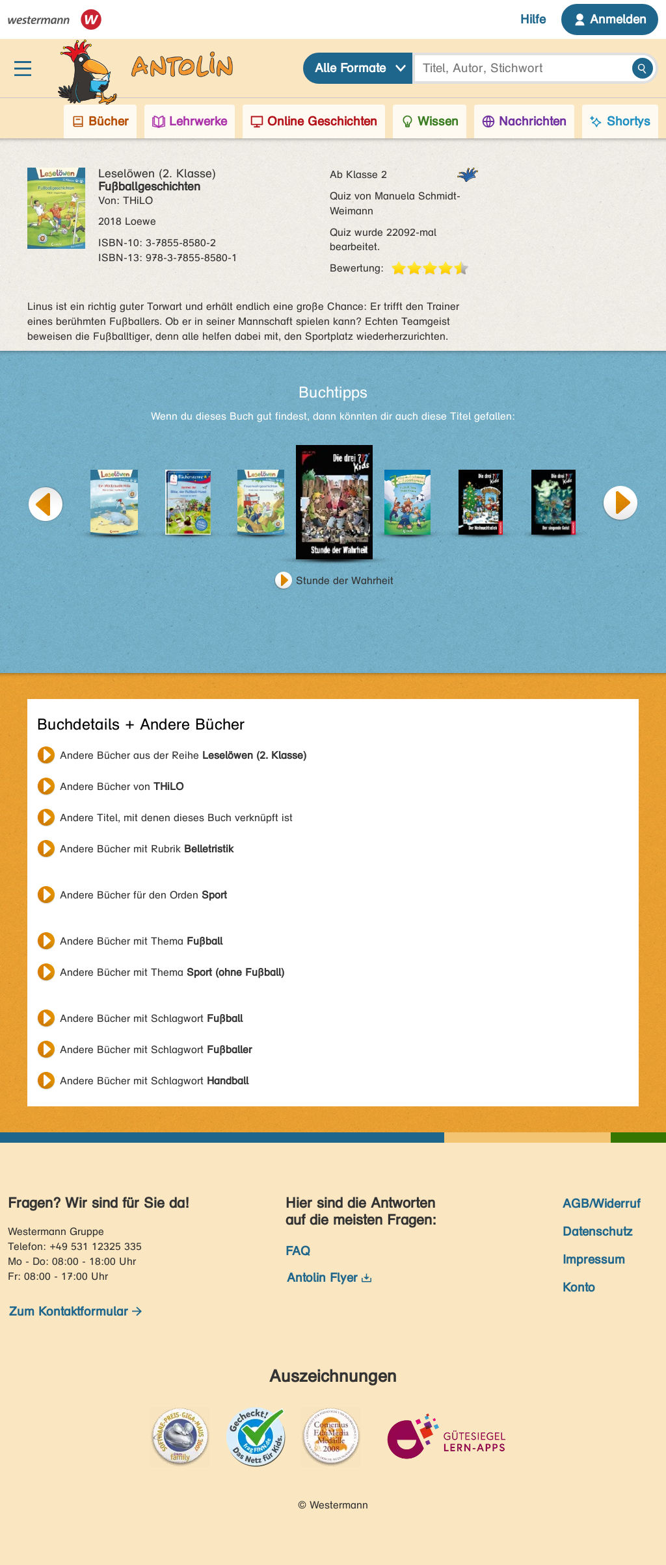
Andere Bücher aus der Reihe (183, 755)
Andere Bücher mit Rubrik (146, 849)
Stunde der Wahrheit (344, 580)
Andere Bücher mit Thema (141, 941)
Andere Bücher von (121, 786)
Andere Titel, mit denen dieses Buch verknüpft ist (176, 817)
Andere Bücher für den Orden (143, 895)
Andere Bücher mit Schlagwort (151, 1018)
